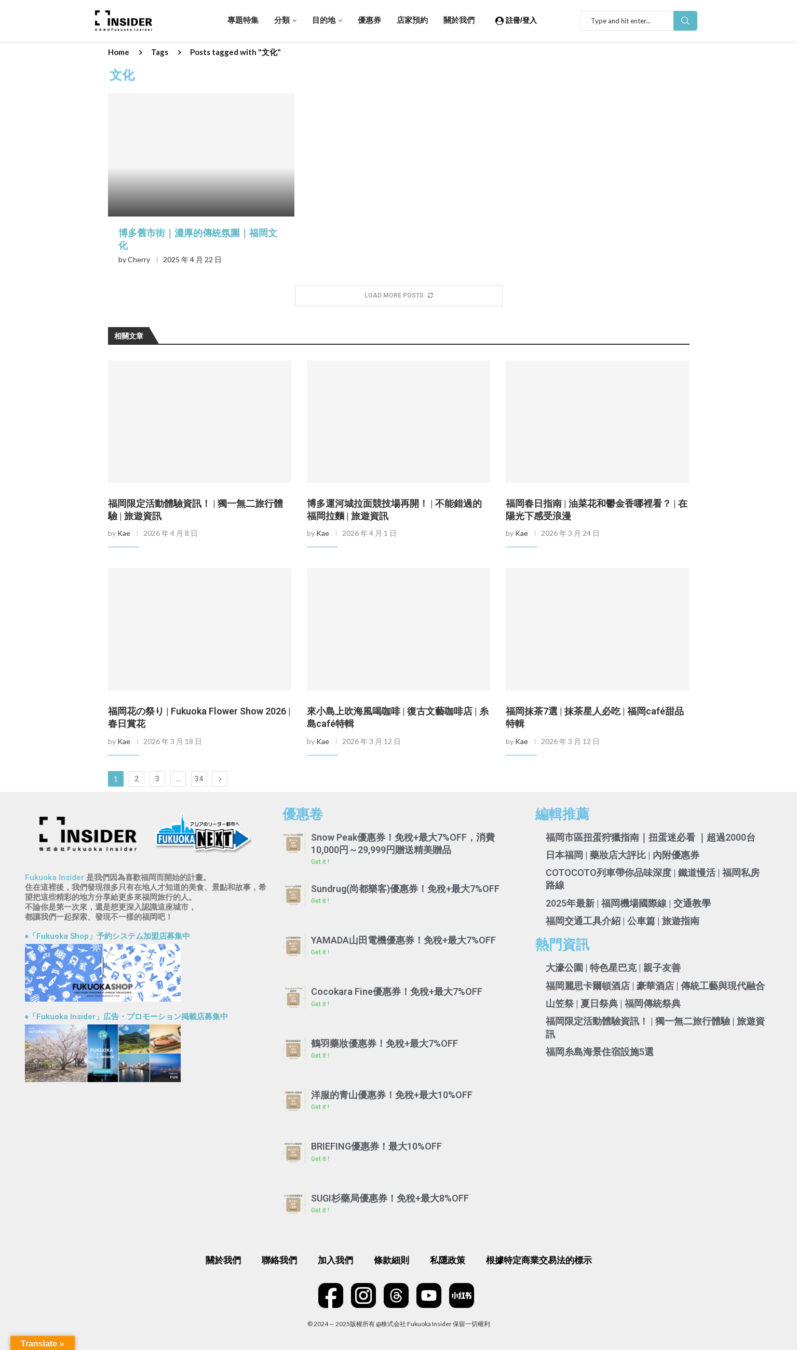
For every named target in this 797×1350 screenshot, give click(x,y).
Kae (123, 533)
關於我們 (459, 20)
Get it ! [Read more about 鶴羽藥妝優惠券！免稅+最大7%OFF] (320, 1055)
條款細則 (391, 1260)
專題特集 (243, 20)
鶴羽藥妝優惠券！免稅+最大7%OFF (384, 1043)
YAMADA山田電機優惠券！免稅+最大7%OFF (403, 940)
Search (685, 21)
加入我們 (335, 1260)
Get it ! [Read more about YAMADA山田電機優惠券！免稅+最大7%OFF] (320, 952)
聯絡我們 (279, 1260)
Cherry (139, 259)
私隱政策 (447, 1260)
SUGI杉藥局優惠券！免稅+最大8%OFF (390, 1198)
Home (118, 52)
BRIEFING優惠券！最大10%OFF (376, 1146)
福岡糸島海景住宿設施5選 (600, 1051)
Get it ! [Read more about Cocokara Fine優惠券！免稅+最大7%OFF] (320, 1004)
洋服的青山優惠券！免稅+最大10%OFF (391, 1094)
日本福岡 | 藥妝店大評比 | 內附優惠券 (622, 854)
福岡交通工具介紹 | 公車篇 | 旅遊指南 (622, 920)
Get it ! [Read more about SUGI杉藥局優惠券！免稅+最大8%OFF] (320, 1210)
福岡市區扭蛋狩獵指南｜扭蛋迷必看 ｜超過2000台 (650, 837)
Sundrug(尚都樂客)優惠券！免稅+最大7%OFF (405, 888)
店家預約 (412, 20)
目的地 (323, 20)
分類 (282, 20)
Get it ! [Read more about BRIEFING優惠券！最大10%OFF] (320, 1159)
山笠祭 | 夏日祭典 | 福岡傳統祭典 (613, 1003)
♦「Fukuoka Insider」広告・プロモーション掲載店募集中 (126, 1016)
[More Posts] (399, 295)
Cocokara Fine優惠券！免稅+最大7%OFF (396, 991)
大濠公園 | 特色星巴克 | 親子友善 (613, 967)
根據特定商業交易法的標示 (539, 1260)
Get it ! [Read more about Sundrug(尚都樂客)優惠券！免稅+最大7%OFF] (320, 901)
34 (199, 779)
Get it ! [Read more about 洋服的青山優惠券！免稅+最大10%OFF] (320, 1107)
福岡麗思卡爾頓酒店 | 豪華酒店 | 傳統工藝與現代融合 (655, 985)
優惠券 (369, 20)
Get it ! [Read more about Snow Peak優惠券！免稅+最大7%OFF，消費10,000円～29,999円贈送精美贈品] (320, 862)
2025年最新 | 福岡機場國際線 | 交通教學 (628, 903)
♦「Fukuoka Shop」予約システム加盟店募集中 (108, 936)
